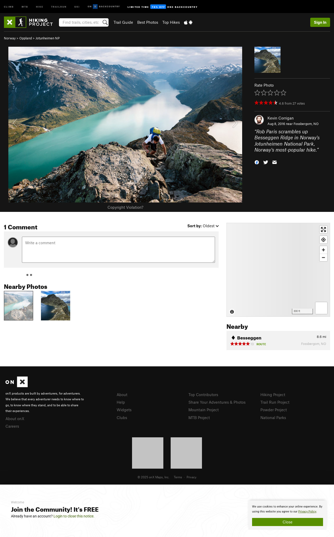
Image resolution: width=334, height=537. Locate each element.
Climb (9, 6)
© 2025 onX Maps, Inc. (153, 477)
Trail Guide (123, 22)
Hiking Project (272, 394)
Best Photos (147, 22)
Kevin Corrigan (280, 118)
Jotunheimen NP (47, 38)
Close (288, 522)
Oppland (25, 38)
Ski (77, 6)
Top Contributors (203, 394)
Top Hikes (171, 22)
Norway (10, 38)
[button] (256, 162)
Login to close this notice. (73, 516)
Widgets (124, 409)
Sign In (320, 22)
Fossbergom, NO (306, 124)
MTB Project (199, 417)
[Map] (278, 270)
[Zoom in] (323, 250)
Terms (178, 477)
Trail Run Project (274, 402)
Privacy (191, 477)
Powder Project (273, 409)
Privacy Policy (307, 511)
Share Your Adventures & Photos (217, 402)
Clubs (122, 417)
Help (121, 402)
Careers (12, 426)
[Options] (321, 308)
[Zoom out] (323, 257)
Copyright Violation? (125, 207)
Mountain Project (203, 409)
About (122, 394)
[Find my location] (323, 239)
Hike (39, 6)
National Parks (273, 417)
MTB (25, 6)
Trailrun (59, 6)
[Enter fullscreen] (323, 229)
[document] (287, 515)
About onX (14, 418)
